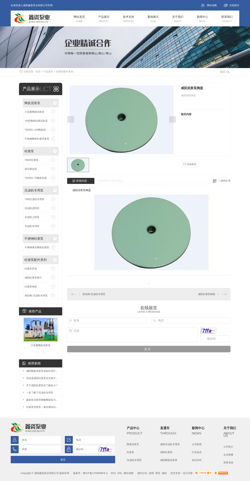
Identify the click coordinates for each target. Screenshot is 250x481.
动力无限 (188, 473)
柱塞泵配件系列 (64, 71)
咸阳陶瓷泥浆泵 (168, 460)
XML (119, 473)
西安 (157, 473)
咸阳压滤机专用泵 (170, 444)
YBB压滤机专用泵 (34, 199)
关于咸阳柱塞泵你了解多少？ (42, 385)
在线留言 (234, 5)
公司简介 (228, 446)
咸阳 (164, 473)
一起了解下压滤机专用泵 (39, 392)
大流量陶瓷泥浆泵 (34, 111)
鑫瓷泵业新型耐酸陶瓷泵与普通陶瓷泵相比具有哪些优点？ (42, 399)
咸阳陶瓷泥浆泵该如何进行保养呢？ (42, 371)
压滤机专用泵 (33, 190)
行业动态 (197, 452)
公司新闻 (197, 444)
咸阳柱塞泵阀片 (33, 277)
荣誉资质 (228, 462)
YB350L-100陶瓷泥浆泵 (38, 129)
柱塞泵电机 (31, 286)
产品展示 (48, 71)
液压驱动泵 (31, 169)
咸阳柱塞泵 (166, 452)
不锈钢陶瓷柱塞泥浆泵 (37, 138)
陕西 (151, 473)
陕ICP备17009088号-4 (95, 473)
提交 (62, 459)
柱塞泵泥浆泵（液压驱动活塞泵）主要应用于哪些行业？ (42, 407)
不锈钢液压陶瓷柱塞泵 (37, 247)
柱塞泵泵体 (31, 268)
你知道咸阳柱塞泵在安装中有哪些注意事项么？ (42, 378)
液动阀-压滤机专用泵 (36, 295)
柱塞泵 (29, 151)
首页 (38, 71)
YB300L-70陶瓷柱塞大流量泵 (41, 178)
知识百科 (197, 460)
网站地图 (212, 5)
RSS (113, 473)
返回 (225, 71)
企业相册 (228, 454)
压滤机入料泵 (32, 217)
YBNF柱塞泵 (32, 160)
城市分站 (142, 473)
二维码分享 (224, 180)
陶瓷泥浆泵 (32, 103)
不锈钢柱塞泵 (33, 238)
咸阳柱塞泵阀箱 (206, 294)
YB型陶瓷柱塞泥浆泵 (36, 120)
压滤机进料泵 (32, 208)
